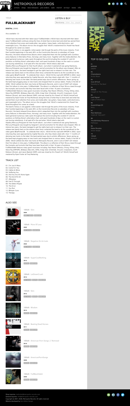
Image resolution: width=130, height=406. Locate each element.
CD (18, 33)
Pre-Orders (44, 7)
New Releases (32, 7)
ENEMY (94, 67)
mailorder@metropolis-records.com (28, 394)
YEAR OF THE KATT (98, 114)
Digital (26, 263)
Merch (59, 7)
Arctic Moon (96, 75)
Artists (17, 7)
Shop (23, 7)
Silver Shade (96, 129)
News (74, 7)
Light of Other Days (98, 98)
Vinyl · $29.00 (28, 215)
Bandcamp (37, 215)
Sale (53, 7)
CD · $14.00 (27, 230)
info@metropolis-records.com (28, 397)
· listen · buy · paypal (68, 22)
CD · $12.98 (27, 280)
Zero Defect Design (26, 401)
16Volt (8, 17)
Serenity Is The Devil (98, 83)
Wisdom (94, 137)
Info (79, 7)
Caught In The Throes (99, 90)
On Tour (67, 7)
